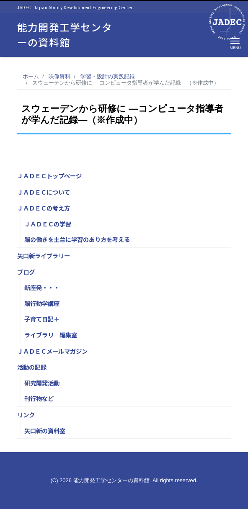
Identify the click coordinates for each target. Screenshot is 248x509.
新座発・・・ (41, 287)
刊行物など (39, 398)
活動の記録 (31, 366)
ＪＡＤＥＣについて (43, 192)
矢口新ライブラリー (43, 255)
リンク (26, 414)
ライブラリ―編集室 (50, 334)
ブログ (26, 271)
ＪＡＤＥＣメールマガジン (52, 351)
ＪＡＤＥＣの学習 (47, 223)
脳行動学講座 (41, 303)
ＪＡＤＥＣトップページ (49, 175)
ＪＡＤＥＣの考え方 (43, 207)
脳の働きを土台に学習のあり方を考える (77, 239)
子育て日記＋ (41, 318)
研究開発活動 (41, 382)
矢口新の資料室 (44, 430)
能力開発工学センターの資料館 (64, 34)
